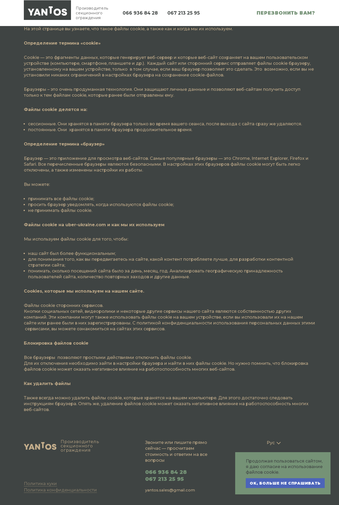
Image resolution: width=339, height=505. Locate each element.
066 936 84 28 (141, 13)
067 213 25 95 (185, 13)
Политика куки (40, 483)
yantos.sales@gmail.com (170, 490)
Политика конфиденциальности (60, 490)
